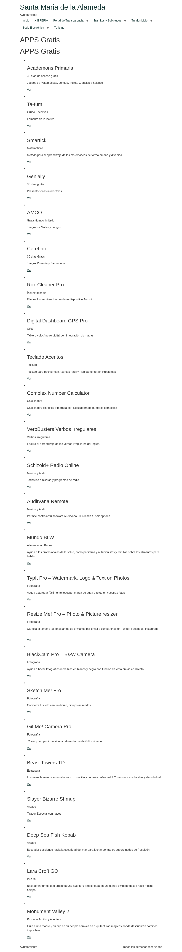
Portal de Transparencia (68, 20)
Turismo (59, 27)
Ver (29, 89)
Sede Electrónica (33, 27)
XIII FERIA (41, 20)
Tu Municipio (140, 20)
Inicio (26, 20)
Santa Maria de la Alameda (62, 7)
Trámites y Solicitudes (107, 20)
